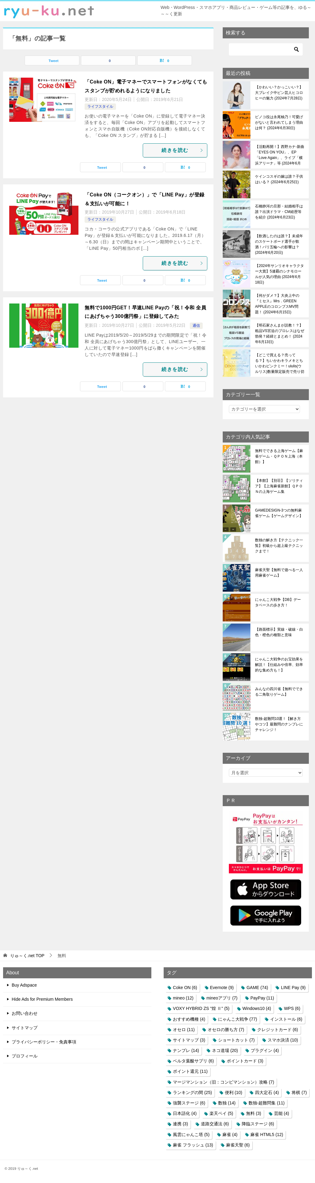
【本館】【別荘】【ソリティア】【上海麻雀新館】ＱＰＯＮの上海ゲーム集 (279, 486)
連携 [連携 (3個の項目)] (180, 1123)
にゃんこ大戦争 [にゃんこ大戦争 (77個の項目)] (237, 1019)
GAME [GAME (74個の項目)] (257, 987)
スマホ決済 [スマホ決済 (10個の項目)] (283, 1040)
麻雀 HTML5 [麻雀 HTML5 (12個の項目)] (266, 1134)
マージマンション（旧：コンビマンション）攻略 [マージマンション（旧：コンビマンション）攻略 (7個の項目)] (223, 1082)
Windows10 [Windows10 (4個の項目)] (256, 1008)
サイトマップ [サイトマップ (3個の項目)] (189, 1040)
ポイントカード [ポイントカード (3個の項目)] (245, 1060)
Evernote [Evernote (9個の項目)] (222, 987)
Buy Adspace (24, 985)
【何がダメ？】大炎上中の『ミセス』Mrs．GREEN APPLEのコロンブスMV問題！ (277, 303)
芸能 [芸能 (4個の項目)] (281, 1113)
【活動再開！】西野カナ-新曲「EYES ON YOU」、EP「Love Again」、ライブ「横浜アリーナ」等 (279, 155)
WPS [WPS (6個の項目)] (292, 1008)
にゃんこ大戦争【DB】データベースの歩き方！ (278, 602)
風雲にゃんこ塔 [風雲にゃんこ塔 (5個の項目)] (191, 1134)
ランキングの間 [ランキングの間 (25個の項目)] (192, 1092)
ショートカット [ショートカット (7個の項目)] (236, 1040)
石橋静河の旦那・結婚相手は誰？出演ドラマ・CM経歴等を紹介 (279, 211)
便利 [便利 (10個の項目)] (233, 1092)
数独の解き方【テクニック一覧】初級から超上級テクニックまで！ (279, 545)
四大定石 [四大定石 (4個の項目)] (267, 1092)
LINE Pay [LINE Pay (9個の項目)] (293, 987)
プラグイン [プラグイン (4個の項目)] (265, 1050)
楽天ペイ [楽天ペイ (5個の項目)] (221, 1113)
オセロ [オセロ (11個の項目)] (184, 1029)
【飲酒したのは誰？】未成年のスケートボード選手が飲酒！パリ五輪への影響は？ (279, 244)
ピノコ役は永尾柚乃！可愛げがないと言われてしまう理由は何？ (279, 122)
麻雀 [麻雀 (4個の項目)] (229, 1134)
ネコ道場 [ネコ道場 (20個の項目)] (225, 1050)
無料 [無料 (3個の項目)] (253, 1113)
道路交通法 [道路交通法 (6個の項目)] (215, 1123)
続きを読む (182, 150)
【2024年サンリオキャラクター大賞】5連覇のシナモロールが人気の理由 (279, 274)
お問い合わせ (25, 1013)
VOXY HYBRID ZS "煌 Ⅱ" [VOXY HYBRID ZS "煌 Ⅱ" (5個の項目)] (201, 1008)
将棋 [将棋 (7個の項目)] (299, 1092)
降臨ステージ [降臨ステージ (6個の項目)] (258, 1123)
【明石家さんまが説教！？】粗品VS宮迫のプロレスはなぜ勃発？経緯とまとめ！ (279, 333)
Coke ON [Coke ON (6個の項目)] (185, 987)
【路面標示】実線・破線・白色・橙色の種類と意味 (279, 632)
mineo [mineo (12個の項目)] (183, 997)
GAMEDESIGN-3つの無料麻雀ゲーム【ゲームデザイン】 (279, 513)
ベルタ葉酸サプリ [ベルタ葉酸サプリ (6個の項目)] (193, 1060)
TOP (27, 955)
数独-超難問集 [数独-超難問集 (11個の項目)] (267, 1102)
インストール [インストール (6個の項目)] (286, 1019)
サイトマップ (25, 1027)
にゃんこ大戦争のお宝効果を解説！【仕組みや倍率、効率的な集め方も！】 (279, 664)
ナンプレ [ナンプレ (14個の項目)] (186, 1050)
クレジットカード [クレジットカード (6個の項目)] (277, 1029)
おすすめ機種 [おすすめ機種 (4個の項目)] (189, 1019)
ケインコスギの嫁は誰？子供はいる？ (279, 179)
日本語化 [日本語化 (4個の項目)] (185, 1113)
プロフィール (25, 1055)
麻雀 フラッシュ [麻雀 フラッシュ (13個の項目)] (193, 1144)
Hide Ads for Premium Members (42, 999)
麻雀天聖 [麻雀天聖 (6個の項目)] (238, 1144)
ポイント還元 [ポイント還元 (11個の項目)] (190, 1071)
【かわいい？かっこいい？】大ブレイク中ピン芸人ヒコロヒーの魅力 (279, 92)
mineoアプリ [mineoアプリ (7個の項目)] (221, 997)
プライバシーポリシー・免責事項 (44, 1041)
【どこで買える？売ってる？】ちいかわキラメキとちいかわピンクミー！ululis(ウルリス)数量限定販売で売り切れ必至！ (279, 363)
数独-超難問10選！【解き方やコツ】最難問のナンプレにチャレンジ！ (279, 724)
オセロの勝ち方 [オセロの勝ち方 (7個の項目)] (226, 1029)
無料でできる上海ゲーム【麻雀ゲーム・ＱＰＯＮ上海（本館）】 (279, 456)
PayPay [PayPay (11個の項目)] (262, 997)
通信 (196, 325)
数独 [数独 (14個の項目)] (227, 1102)
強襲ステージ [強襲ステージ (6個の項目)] (189, 1102)
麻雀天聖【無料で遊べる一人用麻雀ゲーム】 (279, 573)
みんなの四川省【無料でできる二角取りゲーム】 (279, 692)
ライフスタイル (100, 106)
